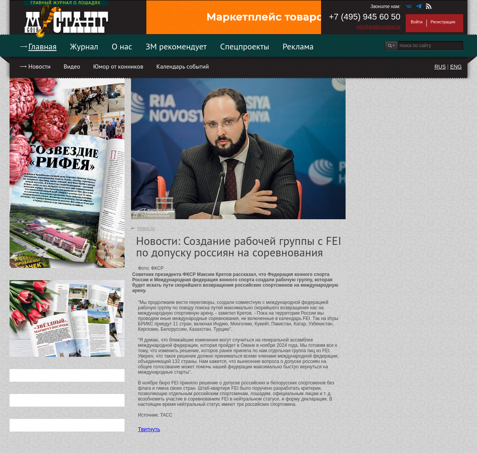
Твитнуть (149, 429)
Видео (72, 66)
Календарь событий (182, 66)
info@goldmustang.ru (378, 27)
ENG (456, 67)
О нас (121, 46)
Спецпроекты (244, 46)
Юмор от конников (118, 66)
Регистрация (443, 22)
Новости (39, 66)
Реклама (298, 46)
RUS (440, 67)
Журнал (84, 46)
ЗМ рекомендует (176, 46)
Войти (417, 22)
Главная (42, 46)
